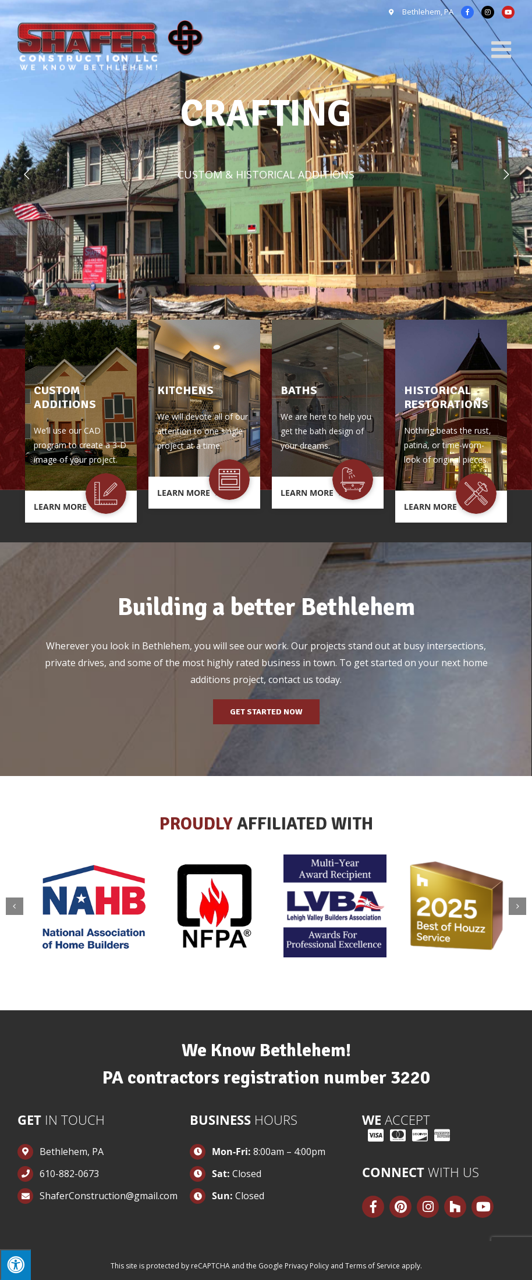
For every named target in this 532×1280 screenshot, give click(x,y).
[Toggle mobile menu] (503, 49)
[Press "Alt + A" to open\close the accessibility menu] (15, 1264)
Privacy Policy (307, 1266)
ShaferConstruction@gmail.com (105, 1195)
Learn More (65, 506)
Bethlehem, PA (426, 11)
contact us (290, 679)
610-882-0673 (69, 1173)
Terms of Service (372, 1266)
